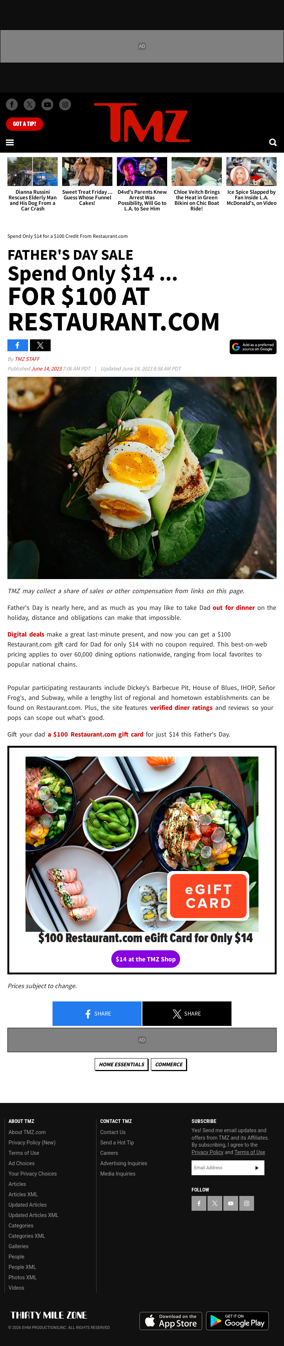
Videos (16, 1288)
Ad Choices (22, 1163)
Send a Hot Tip (117, 1143)
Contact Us (113, 1132)
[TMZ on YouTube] (230, 1203)
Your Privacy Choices (33, 1174)
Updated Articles (28, 1205)
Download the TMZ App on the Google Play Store (237, 1321)
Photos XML (23, 1277)
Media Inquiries (117, 1174)
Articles (17, 1184)
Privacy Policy (207, 1152)
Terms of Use (24, 1153)
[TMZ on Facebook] (12, 104)
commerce (168, 1064)
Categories (21, 1226)
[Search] (273, 142)
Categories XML (27, 1236)
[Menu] (10, 142)
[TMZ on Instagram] (65, 104)
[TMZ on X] (30, 104)
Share (97, 1014)
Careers (109, 1153)
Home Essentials (121, 1064)
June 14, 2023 (46, 368)
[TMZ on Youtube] (47, 104)
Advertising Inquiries (123, 1163)
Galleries (18, 1246)
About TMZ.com (27, 1132)
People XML (22, 1267)
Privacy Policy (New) (32, 1143)
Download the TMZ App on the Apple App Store (170, 1321)
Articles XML (23, 1194)
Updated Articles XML (33, 1215)
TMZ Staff (26, 358)
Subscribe (257, 1167)
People (16, 1257)
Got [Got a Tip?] (24, 124)
